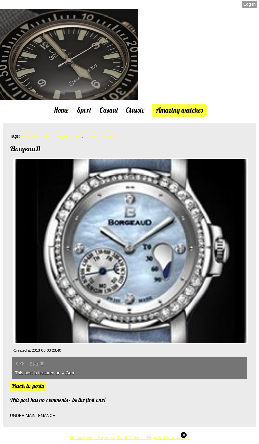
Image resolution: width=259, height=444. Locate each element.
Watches (108, 136)
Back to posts (28, 386)
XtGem (68, 372)
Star (36, 364)
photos (76, 136)
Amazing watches (36, 136)
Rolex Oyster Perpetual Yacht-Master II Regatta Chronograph (129, 437)
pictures (91, 136)
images (61, 136)
